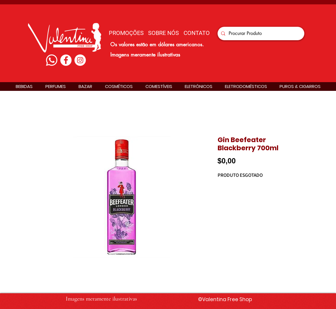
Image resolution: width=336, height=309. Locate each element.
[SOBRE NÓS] (163, 32)
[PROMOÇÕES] (126, 32)
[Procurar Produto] (260, 33)
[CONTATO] (197, 32)
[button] (24, 86)
